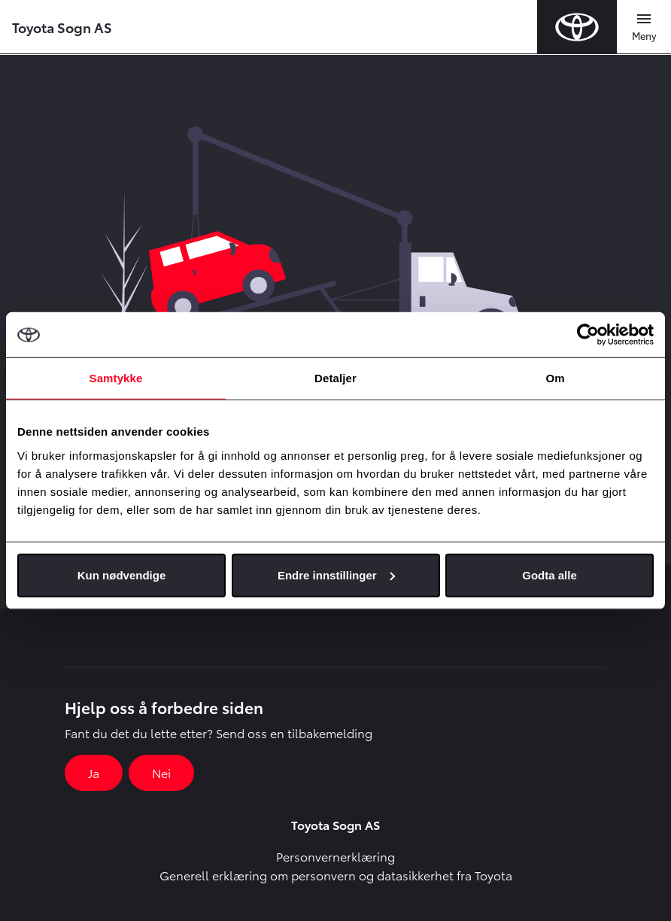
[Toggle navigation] (644, 27)
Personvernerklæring (335, 856)
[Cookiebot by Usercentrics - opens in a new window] (588, 335)
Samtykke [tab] (116, 378)
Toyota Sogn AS (62, 26)
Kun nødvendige (121, 574)
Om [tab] (554, 378)
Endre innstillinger (336, 574)
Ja (93, 772)
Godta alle (549, 574)
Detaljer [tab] (335, 378)
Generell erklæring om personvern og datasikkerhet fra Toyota (335, 874)
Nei (161, 772)
